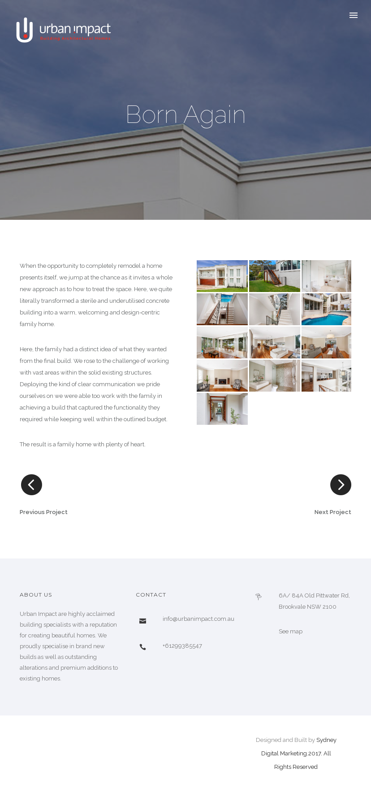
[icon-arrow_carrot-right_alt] (340, 485)
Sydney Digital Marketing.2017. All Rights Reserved (298, 753)
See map (290, 631)
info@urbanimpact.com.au (198, 618)
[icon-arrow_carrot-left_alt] (31, 485)
